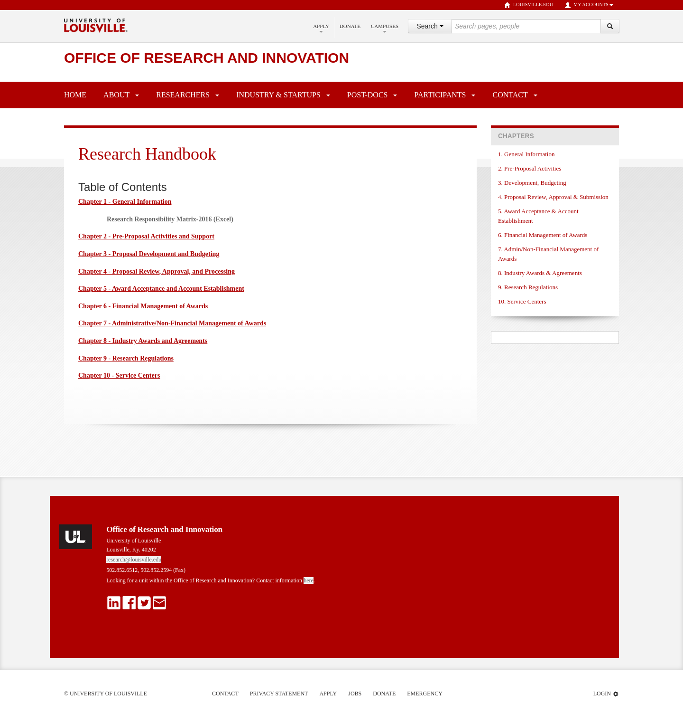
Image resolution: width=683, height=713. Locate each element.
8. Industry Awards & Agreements (540, 272)
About (116, 95)
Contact (509, 95)
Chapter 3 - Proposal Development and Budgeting (148, 253)
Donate (350, 26)
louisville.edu (528, 5)
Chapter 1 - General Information (125, 201)
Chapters (516, 136)
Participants (440, 95)
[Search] (609, 26)
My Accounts (588, 5)
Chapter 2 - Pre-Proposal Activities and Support (146, 236)
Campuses (384, 28)
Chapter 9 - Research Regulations (126, 358)
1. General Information (526, 154)
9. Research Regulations (528, 287)
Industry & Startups (278, 95)
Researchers (183, 95)
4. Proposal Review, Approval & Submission (553, 196)
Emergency (425, 693)
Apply (321, 28)
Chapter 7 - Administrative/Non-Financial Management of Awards (172, 323)
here (309, 580)
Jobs (354, 693)
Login (606, 693)
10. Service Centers (522, 301)
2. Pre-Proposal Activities (529, 168)
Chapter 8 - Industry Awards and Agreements (142, 340)
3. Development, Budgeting (532, 182)
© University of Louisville (105, 693)
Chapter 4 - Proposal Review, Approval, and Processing (156, 271)
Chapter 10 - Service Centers (119, 375)
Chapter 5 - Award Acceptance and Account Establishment (161, 288)
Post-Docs (367, 95)
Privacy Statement (279, 693)
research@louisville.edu (133, 559)
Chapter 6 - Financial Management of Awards (143, 306)
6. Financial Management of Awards (542, 234)
